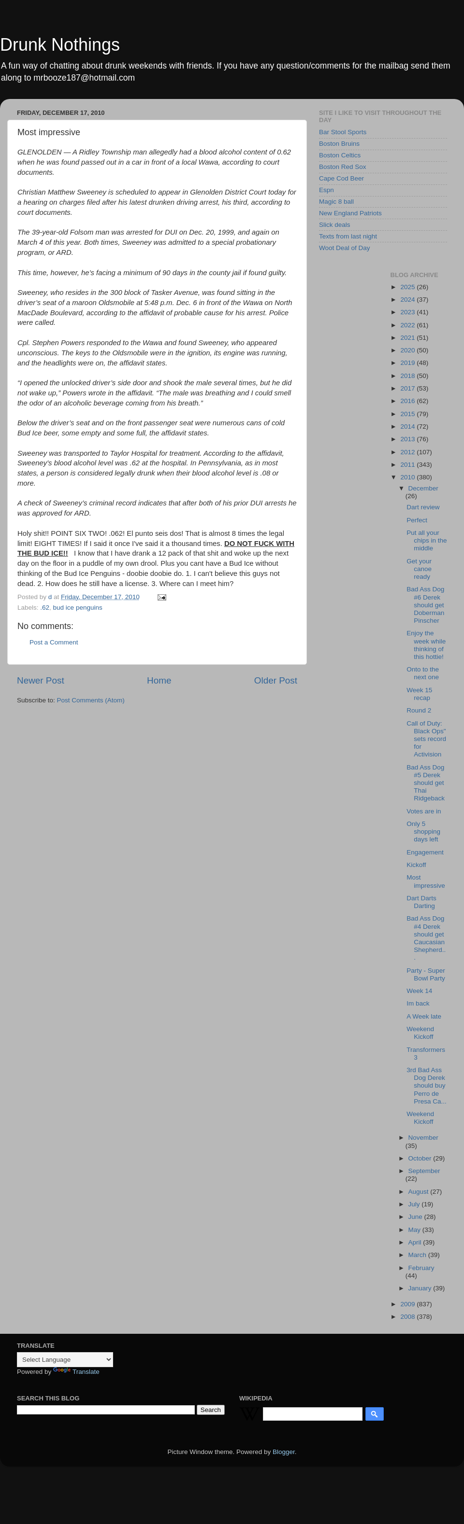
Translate (76, 1371)
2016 (408, 401)
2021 (408, 337)
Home (159, 680)
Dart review (422, 507)
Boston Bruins (339, 143)
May (415, 1229)
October (421, 1158)
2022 (408, 325)
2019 (408, 362)
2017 (408, 388)
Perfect (416, 520)
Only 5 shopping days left (423, 831)
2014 (408, 426)
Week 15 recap (419, 693)
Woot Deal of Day (344, 248)
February (421, 1268)
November (423, 1137)
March (418, 1254)
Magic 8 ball (336, 201)
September (424, 1170)
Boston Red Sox (342, 166)
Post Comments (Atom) (91, 700)
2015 (408, 414)
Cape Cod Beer (341, 178)
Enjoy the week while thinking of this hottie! (426, 644)
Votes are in (423, 811)
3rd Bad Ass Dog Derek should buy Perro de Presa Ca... (426, 1085)
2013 (408, 439)
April (415, 1242)
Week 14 (419, 990)
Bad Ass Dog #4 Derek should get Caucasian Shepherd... (426, 938)
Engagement (425, 852)
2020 (408, 350)
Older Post (275, 680)
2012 (408, 452)
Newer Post (40, 680)
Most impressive (425, 881)
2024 (408, 299)
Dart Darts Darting (421, 902)
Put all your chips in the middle (426, 540)
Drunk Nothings (60, 45)
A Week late (423, 1016)
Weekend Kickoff (420, 1032)
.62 (44, 607)
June (416, 1216)
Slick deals (334, 224)
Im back (417, 1003)
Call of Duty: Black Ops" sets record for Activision (426, 739)
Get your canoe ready (419, 569)
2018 (408, 375)
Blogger (284, 1451)
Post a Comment (53, 642)
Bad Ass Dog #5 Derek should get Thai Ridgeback (425, 783)
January (421, 1288)
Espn (326, 190)
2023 (408, 312)
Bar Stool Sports (342, 132)
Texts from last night (348, 236)
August (419, 1191)
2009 (408, 1304)
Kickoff (416, 864)
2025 (408, 287)
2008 (408, 1316)
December (423, 488)
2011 (408, 464)
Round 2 (418, 710)
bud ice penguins (77, 607)
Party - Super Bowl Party (425, 974)
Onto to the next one (422, 673)
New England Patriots (350, 213)
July (415, 1204)
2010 (408, 477)
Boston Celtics (340, 155)
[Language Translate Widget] (65, 1359)
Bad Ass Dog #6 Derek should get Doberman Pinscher (425, 605)
